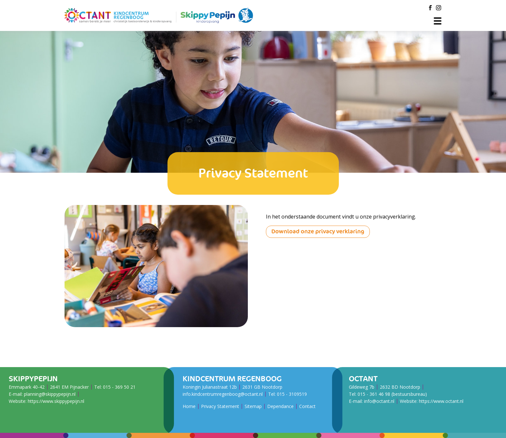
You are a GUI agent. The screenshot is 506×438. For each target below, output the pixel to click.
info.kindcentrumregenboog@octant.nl (223, 394)
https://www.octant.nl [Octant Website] (441, 401)
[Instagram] (438, 7)
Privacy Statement (220, 406)
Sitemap (253, 406)
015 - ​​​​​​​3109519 (292, 394)
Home (189, 406)
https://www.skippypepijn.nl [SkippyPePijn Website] (56, 401)
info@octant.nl (379, 401)
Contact (307, 406)
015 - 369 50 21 (119, 387)
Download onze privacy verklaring (317, 231)
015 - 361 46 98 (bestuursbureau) (392, 394)
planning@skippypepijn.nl (50, 394)
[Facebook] (430, 7)
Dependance (280, 406)
